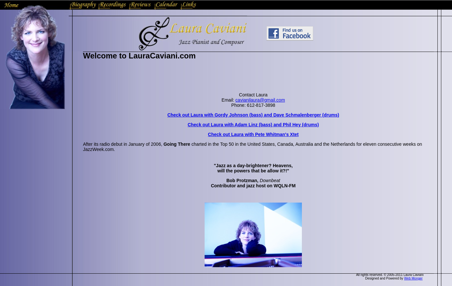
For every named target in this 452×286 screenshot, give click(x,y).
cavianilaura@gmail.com (260, 100)
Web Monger (413, 278)
